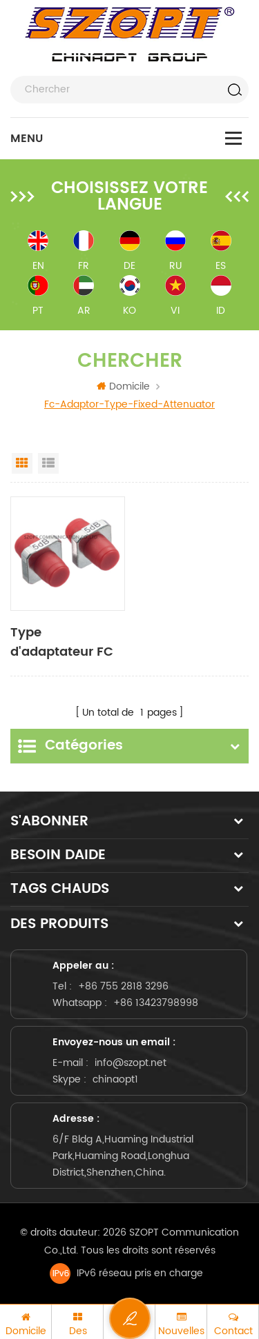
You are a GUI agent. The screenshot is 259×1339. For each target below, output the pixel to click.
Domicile (123, 386)
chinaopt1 (115, 1079)
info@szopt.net (130, 1063)
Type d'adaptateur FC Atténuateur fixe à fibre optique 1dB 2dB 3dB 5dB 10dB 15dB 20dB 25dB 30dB (67, 642)
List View (48, 463)
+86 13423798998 (155, 1003)
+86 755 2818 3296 (123, 986)
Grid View (22, 463)
